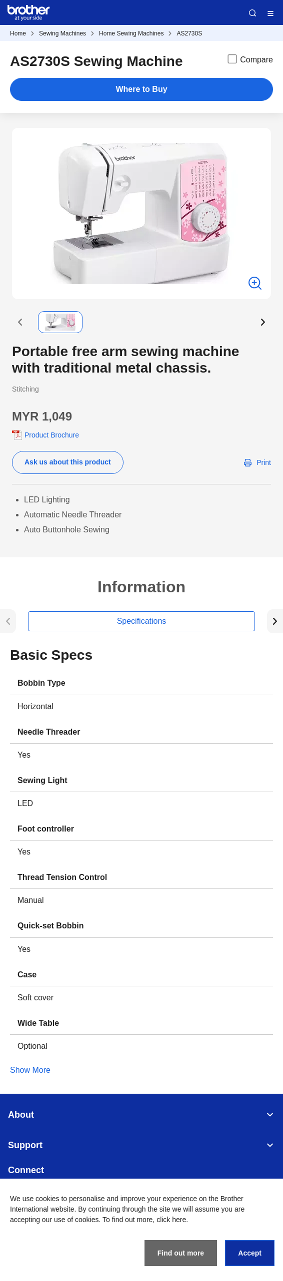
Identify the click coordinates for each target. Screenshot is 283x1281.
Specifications (141, 621)
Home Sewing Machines (131, 33)
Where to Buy (141, 89)
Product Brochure (51, 435)
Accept (250, 1253)
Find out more (181, 1253)
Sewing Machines (62, 33)
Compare (249, 59)
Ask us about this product (67, 462)
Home (18, 33)
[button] (20, 322)
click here (171, 1220)
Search (253, 13)
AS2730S (189, 33)
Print (263, 462)
